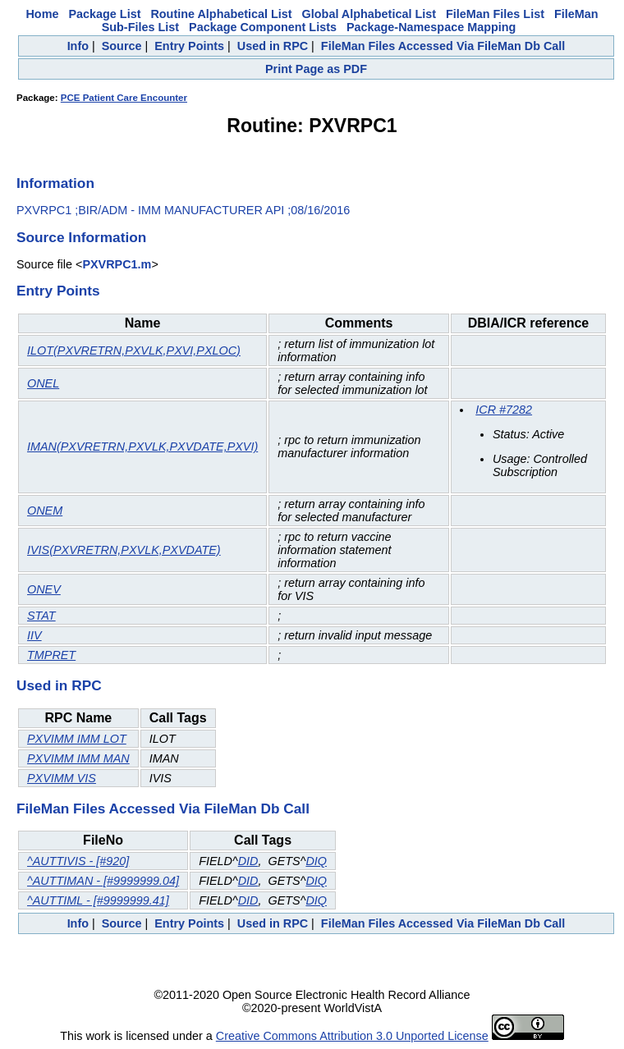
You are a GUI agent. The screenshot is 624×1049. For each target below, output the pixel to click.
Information (55, 183)
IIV (34, 635)
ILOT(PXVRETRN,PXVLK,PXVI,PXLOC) (134, 350)
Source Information (81, 237)
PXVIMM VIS (61, 778)
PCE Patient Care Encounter (124, 98)
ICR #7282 (503, 409)
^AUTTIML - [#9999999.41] (98, 900)
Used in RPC (272, 46)
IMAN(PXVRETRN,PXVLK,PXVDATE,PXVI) (142, 446)
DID (248, 861)
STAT (41, 615)
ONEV (44, 589)
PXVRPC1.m (116, 264)
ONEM (44, 510)
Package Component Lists (263, 27)
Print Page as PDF (316, 69)
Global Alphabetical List (369, 14)
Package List (104, 14)
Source (122, 46)
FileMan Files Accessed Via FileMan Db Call (443, 46)
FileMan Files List (495, 14)
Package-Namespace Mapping (431, 27)
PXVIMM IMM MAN (78, 758)
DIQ (316, 861)
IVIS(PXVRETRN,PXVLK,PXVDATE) (124, 550)
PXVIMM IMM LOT (76, 738)
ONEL (43, 383)
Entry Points (189, 46)
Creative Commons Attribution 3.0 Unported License (352, 1035)
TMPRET (51, 655)
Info (78, 46)
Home (41, 14)
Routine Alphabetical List (220, 14)
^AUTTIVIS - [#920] (78, 861)
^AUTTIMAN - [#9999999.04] (103, 880)
